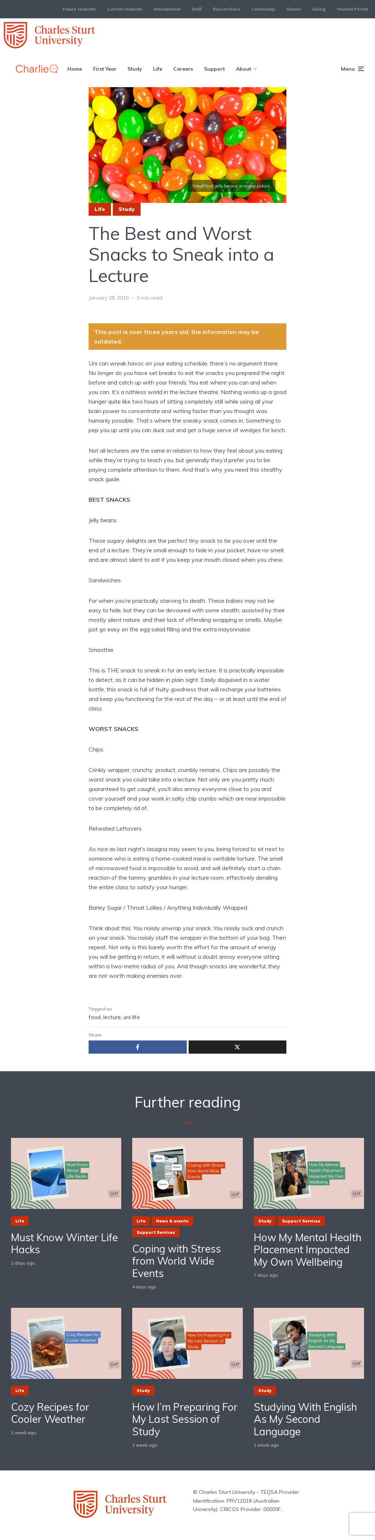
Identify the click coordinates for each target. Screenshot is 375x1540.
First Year (104, 69)
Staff (197, 9)
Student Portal (352, 9)
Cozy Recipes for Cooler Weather (50, 1413)
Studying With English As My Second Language (305, 1419)
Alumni (293, 9)
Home (74, 69)
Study (134, 69)
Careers (183, 69)
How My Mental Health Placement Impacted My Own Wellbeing (307, 1249)
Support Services (156, 1232)
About (243, 69)
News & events (172, 1221)
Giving (319, 9)
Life (157, 69)
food (95, 1017)
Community (263, 9)
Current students (124, 9)
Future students (79, 9)
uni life (131, 1017)
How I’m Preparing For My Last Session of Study (185, 1419)
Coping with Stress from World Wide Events (176, 1261)
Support (214, 69)
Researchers (226, 9)
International (167, 9)
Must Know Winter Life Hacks (64, 1243)
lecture (112, 1017)
